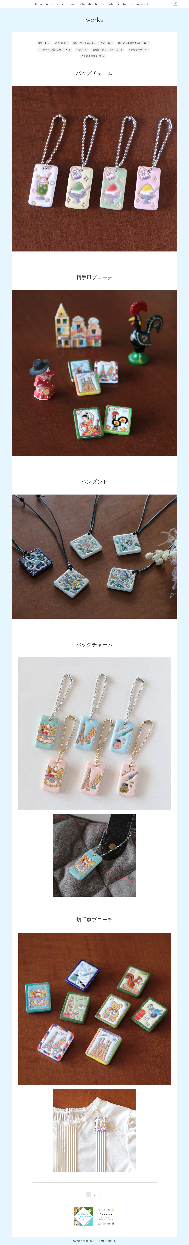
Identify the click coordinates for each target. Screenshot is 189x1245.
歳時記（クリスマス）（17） (108, 49)
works (61, 4)
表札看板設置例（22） (93, 56)
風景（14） (44, 43)
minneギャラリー (143, 4)
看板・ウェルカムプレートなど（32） (93, 43)
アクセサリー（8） (139, 49)
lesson (99, 4)
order (111, 4)
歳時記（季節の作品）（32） (133, 43)
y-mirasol (86, 1241)
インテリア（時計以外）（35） (54, 49)
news (49, 4)
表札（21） (61, 43)
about (72, 4)
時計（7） (82, 49)
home (39, 4)
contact (123, 4)
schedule (85, 4)
